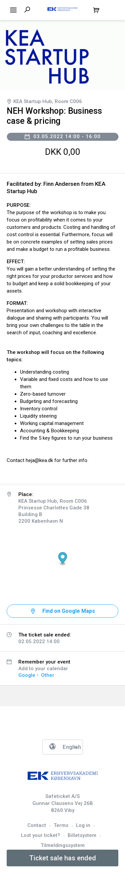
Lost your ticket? (40, 835)
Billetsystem (82, 835)
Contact (36, 825)
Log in (83, 825)
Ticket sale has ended (62, 858)
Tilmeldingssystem (63, 845)
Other (47, 675)
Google (26, 675)
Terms (61, 825)
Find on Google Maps (68, 611)
